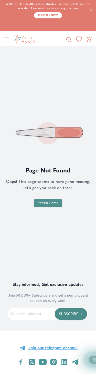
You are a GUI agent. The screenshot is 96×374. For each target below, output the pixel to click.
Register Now (48, 15)
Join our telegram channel (53, 347)
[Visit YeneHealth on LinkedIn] (64, 362)
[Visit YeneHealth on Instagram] (53, 362)
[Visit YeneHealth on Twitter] (32, 362)
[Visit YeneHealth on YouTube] (43, 362)
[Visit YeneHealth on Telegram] (75, 362)
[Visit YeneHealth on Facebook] (21, 362)
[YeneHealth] (24, 39)
